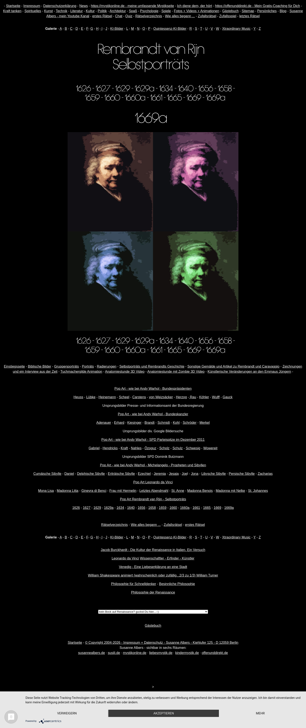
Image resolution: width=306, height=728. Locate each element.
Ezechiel (144, 473)
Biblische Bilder (39, 366)
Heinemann (107, 397)
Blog (283, 11)
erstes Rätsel (102, 16)
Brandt (149, 422)
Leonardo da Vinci (125, 558)
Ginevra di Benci (93, 490)
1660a (185, 508)
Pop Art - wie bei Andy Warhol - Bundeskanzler (153, 414)
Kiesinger (134, 422)
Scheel (124, 397)
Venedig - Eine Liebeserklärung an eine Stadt (153, 567)
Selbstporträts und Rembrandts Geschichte (151, 366)
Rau (192, 397)
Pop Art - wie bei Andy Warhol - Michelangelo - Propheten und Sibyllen (153, 465)
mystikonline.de (134, 653)
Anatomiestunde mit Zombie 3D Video (175, 371)
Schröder (190, 422)
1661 (196, 508)
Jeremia (160, 473)
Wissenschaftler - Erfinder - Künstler (167, 558)
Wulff (216, 397)
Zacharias (265, 473)
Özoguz (150, 448)
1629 (97, 508)
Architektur (118, 11)
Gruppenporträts (66, 366)
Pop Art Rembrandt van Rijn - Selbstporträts (153, 499)
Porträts (88, 366)
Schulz (178, 448)
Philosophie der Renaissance (153, 592)
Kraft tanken (12, 11)
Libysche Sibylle (213, 473)
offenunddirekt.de (215, 653)
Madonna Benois (200, 490)
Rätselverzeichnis (148, 16)
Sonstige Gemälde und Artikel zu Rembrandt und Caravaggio (233, 366)
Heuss (78, 397)
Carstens (139, 397)
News (83, 6)
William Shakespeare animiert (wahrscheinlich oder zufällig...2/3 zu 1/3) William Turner (153, 575)
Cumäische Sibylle (47, 473)
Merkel (205, 422)
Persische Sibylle (242, 473)
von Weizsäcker (161, 397)
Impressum (31, 6)
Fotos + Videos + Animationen (196, 11)
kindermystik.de (187, 653)
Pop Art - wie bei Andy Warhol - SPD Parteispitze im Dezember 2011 (153, 439)
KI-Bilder (116, 28)
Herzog (181, 397)
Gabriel (94, 448)
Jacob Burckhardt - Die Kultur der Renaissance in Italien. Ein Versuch (153, 550)
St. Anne (177, 490)
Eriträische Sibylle (121, 473)
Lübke (91, 397)
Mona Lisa (46, 490)
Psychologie (149, 11)
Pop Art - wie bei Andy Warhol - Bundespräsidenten (152, 388)
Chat (118, 16)
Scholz (164, 448)
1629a (109, 508)
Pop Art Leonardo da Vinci (153, 482)
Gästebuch (230, 11)
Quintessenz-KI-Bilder (169, 28)
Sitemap (248, 11)
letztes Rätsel (249, 16)
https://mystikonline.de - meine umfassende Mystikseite (132, 6)
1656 (141, 508)
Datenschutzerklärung (59, 6)
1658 (152, 508)
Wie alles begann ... (180, 16)
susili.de (114, 653)
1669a (229, 508)
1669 (217, 508)
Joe (184, 473)
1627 (87, 508)
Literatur (76, 11)
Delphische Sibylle (91, 473)
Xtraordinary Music (236, 28)
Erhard (119, 422)
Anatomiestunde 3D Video (124, 371)
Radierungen (106, 366)
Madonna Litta (67, 490)
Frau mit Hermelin (122, 490)
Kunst (48, 11)
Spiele (166, 11)
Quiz (128, 16)
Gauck (227, 397)
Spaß (133, 11)
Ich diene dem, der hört (194, 6)
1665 (207, 508)
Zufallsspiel (227, 16)
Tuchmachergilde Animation (81, 371)
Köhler (204, 397)
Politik (102, 11)
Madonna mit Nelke (230, 490)
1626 (76, 508)
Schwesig (193, 448)
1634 (120, 508)
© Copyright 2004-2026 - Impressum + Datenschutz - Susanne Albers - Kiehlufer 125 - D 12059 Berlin (161, 642)
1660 (173, 508)
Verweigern (67, 713)
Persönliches (267, 11)
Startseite (13, 6)
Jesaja (174, 473)
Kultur (90, 11)
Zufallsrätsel (207, 16)
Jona (194, 473)
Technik (61, 11)
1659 (163, 508)
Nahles (136, 448)
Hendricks (110, 448)
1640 (131, 508)
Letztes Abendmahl (153, 490)
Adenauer (103, 422)
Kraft (124, 448)
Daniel (69, 473)
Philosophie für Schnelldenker (133, 584)
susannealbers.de (91, 653)
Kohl (176, 422)
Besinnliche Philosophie (177, 584)
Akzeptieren (163, 713)
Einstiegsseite (14, 366)
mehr (260, 713)
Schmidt (163, 422)
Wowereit (210, 448)
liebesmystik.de (160, 653)
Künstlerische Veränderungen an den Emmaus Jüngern (249, 371)
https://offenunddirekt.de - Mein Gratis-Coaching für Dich (257, 6)
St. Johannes (258, 490)
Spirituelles (32, 11)
